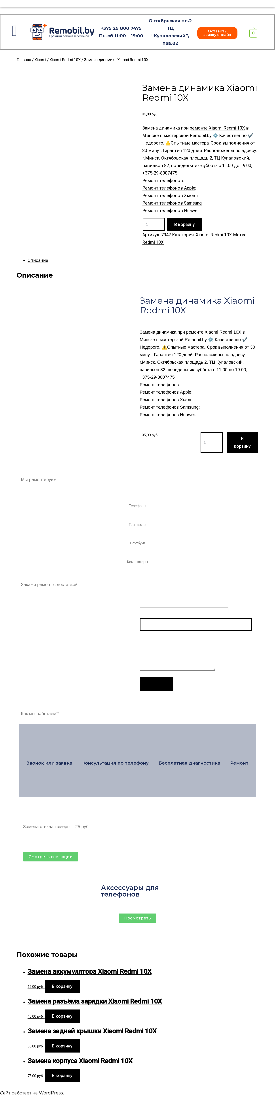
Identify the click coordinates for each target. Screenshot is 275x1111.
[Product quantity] (154, 224)
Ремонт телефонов (162, 180)
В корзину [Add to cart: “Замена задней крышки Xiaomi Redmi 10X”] (62, 1046)
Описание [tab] (38, 260)
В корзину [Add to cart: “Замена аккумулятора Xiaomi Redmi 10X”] (62, 986)
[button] (217, 33)
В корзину (184, 224)
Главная (24, 60)
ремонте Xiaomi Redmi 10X (217, 128)
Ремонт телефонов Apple (168, 188)
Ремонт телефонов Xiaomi (170, 195)
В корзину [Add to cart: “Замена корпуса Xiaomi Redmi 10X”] (62, 1075)
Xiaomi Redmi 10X (65, 60)
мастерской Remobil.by (187, 135)
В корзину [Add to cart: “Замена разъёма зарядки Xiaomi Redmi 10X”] (62, 1016)
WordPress (51, 1093)
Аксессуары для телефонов (130, 891)
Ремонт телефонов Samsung (172, 203)
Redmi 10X (153, 242)
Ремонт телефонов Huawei (170, 210)
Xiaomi (40, 60)
